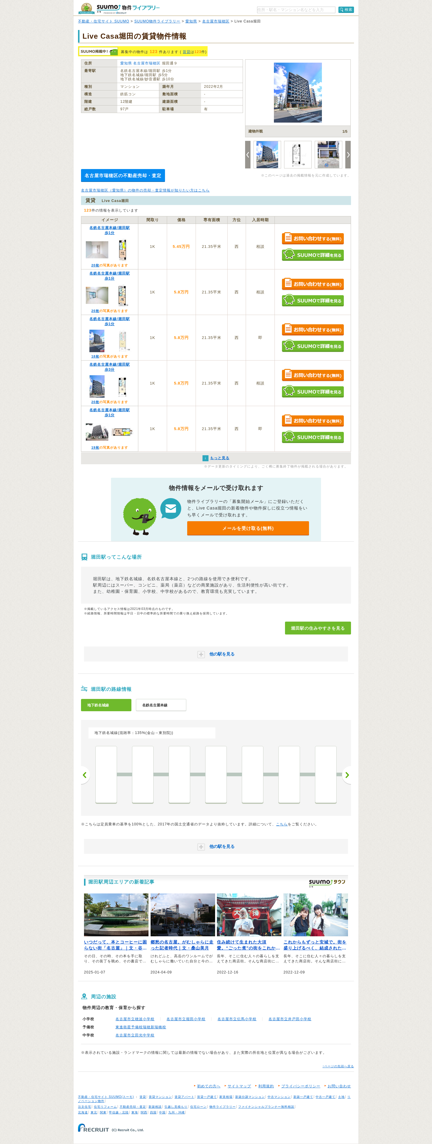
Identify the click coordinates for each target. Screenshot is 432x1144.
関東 (103, 1112)
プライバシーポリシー (300, 1086)
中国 (162, 1112)
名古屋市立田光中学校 (135, 1035)
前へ (85, 775)
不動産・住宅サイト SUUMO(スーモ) (106, 1096)
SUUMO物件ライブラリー (157, 21)
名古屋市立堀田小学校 (186, 1019)
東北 (94, 1112)
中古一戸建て (325, 1096)
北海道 (83, 1112)
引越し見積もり (176, 1106)
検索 (348, 9)
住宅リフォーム (105, 1106)
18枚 (95, 356)
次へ (346, 775)
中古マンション (279, 1096)
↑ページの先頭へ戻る (338, 1066)
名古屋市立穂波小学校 (135, 1019)
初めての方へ (208, 1086)
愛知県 (191, 21)
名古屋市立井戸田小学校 (289, 1019)
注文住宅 (84, 1106)
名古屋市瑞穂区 (216, 21)
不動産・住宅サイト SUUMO (103, 21)
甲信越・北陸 (119, 1112)
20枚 (95, 265)
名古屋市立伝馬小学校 (237, 1019)
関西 (144, 1112)
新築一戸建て (303, 1096)
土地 (341, 1096)
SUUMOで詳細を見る (312, 254)
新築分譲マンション (250, 1096)
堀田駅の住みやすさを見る (318, 628)
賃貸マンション (160, 1096)
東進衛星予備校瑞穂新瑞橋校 (141, 1027)
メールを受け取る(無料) (248, 528)
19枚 (95, 447)
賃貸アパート (184, 1096)
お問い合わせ (339, 1086)
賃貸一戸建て (207, 1096)
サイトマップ (239, 1086)
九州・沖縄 (176, 1112)
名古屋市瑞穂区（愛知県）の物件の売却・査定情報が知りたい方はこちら (145, 190)
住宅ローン (198, 1106)
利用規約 (266, 1086)
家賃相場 (225, 1096)
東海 (134, 1112)
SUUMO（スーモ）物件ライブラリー (119, 8)
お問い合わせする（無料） (312, 238)
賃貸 (186, 52)
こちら (282, 824)
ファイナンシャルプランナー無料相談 (266, 1106)
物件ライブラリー (222, 1106)
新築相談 (155, 1106)
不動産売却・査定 (133, 1106)
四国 (153, 1112)
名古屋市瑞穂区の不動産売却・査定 (123, 175)
